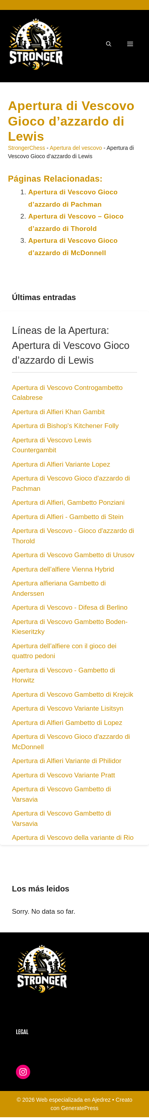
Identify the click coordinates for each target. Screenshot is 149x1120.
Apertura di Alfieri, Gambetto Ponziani (68, 502)
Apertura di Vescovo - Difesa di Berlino (70, 607)
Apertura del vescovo (76, 148)
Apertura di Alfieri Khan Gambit (58, 412)
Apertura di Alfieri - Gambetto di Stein (68, 517)
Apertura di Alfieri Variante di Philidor (67, 761)
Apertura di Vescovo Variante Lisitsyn (67, 708)
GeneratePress (80, 1108)
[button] (108, 44)
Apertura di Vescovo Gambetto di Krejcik (72, 694)
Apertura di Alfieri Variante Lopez (61, 464)
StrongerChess (26, 148)
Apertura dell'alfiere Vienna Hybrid (63, 569)
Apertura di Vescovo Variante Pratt (63, 775)
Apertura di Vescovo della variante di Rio (73, 837)
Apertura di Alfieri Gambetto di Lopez (67, 723)
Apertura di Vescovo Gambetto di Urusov (73, 555)
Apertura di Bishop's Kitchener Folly (65, 426)
